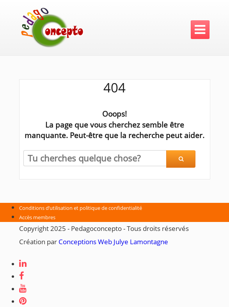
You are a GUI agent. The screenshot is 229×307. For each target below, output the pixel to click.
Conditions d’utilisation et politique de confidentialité (80, 207)
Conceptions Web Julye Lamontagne (113, 241)
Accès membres (37, 217)
